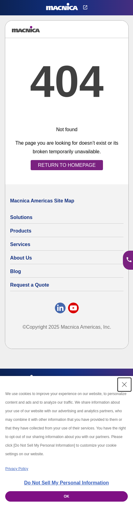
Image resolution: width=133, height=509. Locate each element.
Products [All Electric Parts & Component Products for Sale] (20, 230)
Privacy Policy (16, 469)
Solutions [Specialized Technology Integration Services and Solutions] (21, 217)
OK (66, 496)
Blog (15, 271)
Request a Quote (29, 285)
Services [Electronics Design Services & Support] (20, 244)
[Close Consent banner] (124, 384)
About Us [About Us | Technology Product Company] (21, 257)
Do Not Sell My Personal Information (66, 482)
